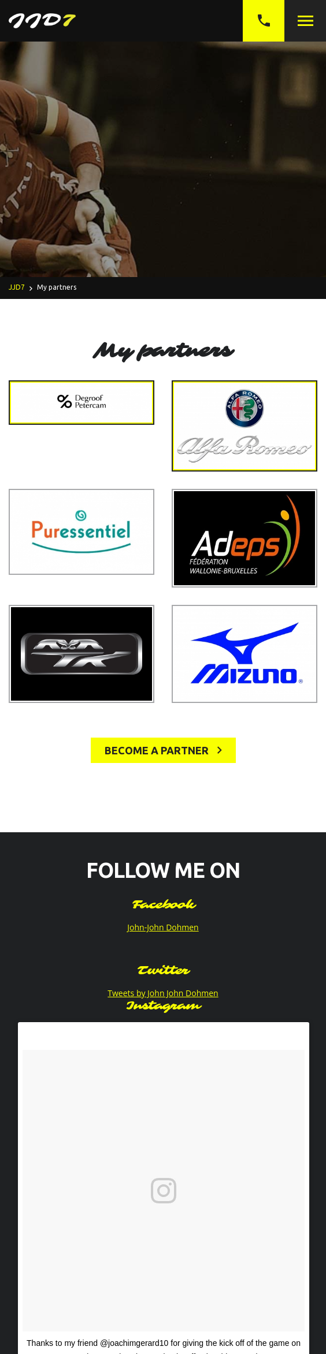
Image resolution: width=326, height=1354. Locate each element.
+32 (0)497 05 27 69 (263, 21)
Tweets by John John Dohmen (163, 993)
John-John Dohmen (162, 927)
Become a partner (163, 750)
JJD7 (17, 287)
